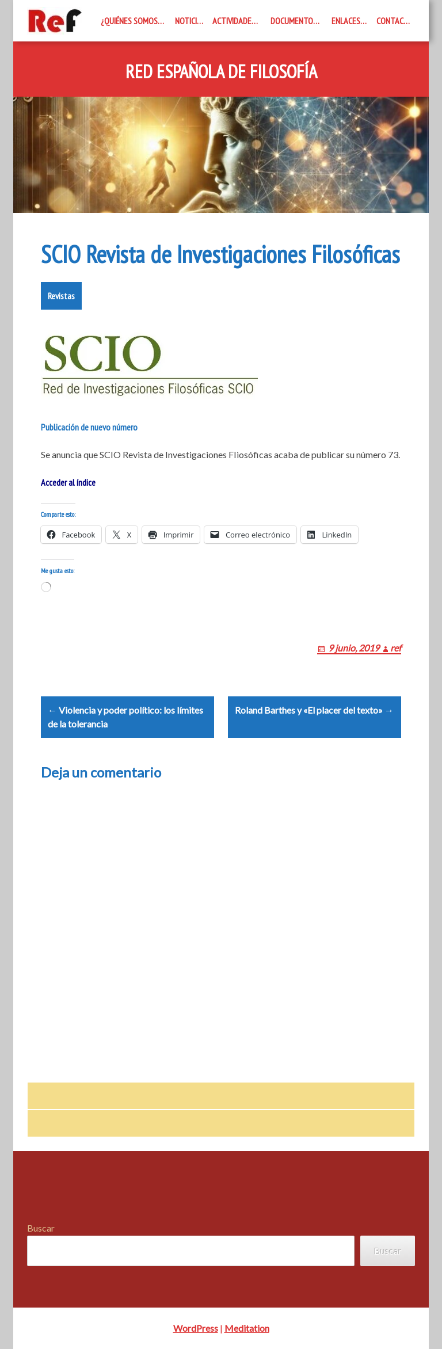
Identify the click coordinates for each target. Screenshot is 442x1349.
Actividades (234, 20)
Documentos (293, 20)
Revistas (61, 296)
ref (395, 647)
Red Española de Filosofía (221, 72)
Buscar (41, 1227)
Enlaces (346, 20)
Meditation (246, 1328)
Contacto (394, 20)
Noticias (190, 20)
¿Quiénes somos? (131, 20)
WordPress (195, 1328)
